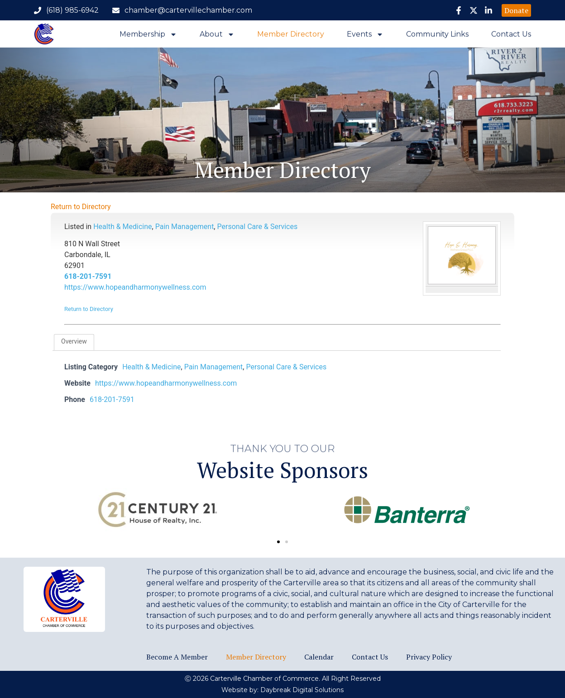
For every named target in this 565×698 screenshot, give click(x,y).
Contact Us (511, 36)
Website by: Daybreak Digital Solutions (282, 690)
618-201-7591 (87, 276)
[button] (278, 541)
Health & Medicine (122, 226)
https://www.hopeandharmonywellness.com (135, 287)
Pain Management (184, 226)
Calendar (319, 657)
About (217, 36)
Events (365, 36)
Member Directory (290, 36)
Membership (148, 36)
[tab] (74, 342)
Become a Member (177, 657)
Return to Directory (81, 206)
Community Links (437, 36)
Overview (74, 341)
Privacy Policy (429, 657)
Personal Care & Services (257, 226)
